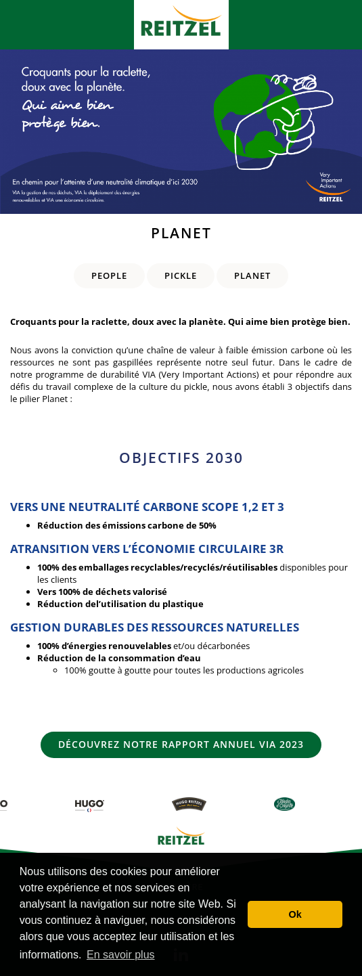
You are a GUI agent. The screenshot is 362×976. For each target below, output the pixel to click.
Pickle (180, 275)
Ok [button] (295, 914)
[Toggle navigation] (22, 24)
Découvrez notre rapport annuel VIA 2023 (181, 744)
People (109, 275)
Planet (252, 275)
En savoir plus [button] (121, 954)
